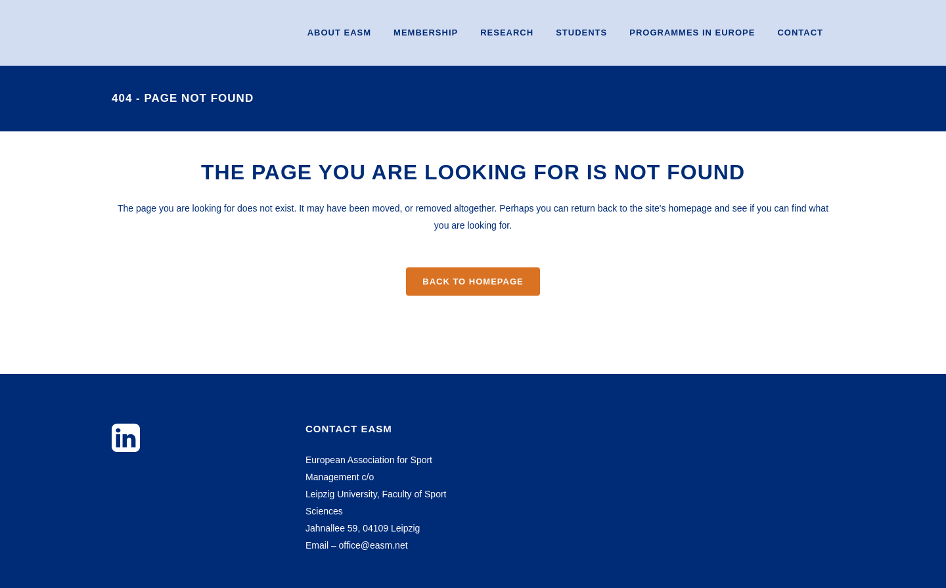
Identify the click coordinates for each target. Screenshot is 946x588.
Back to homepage (472, 281)
